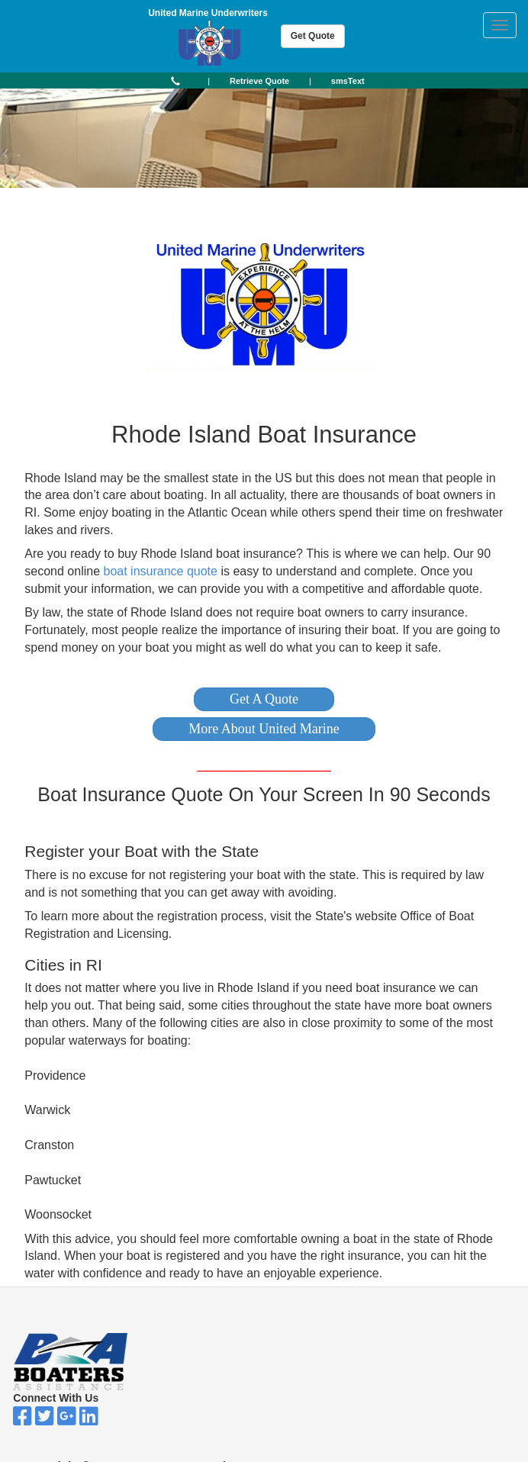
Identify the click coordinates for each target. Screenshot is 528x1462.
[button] (264, 699)
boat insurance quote (160, 571)
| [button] (209, 80)
